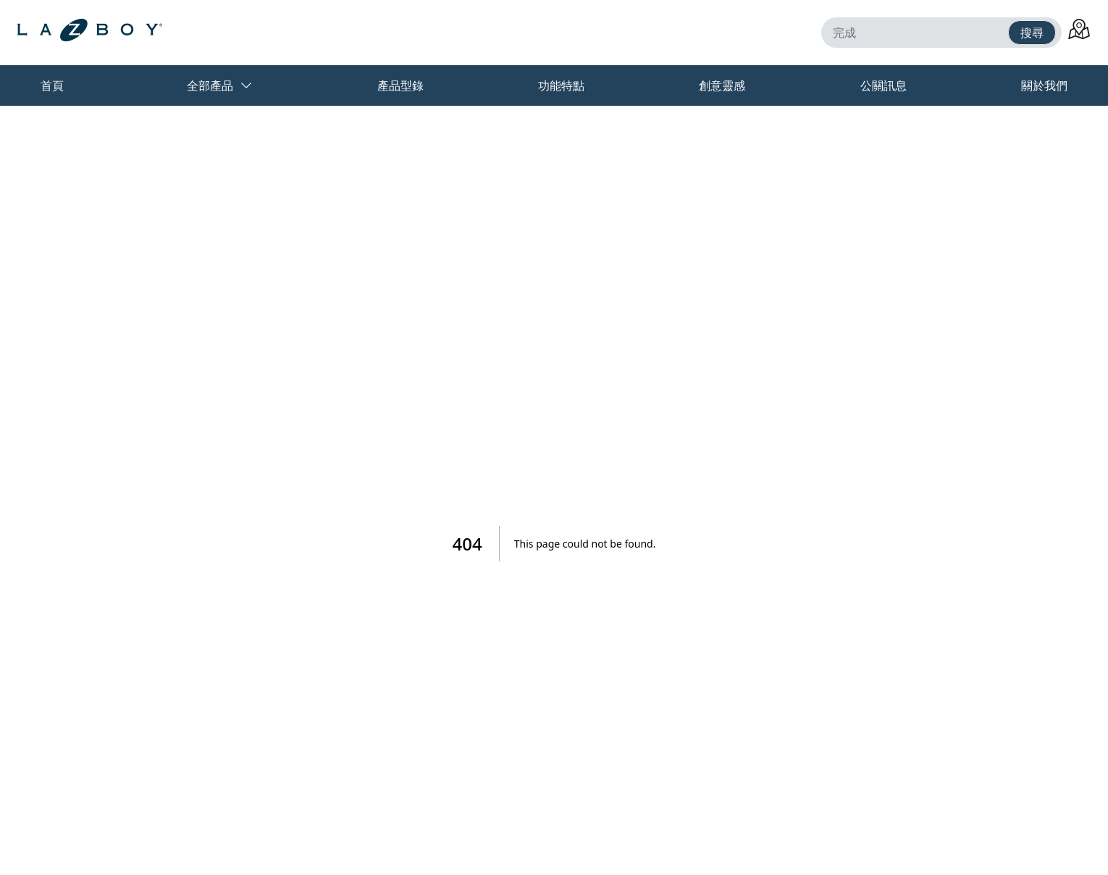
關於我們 (1044, 85)
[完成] (917, 32)
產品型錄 (400, 85)
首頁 (52, 85)
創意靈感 (722, 85)
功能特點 (561, 85)
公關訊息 (883, 85)
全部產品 (220, 85)
